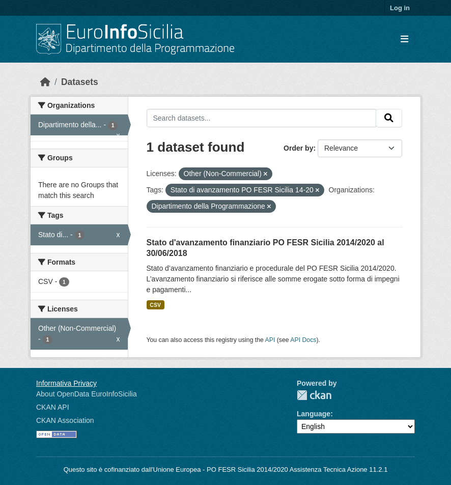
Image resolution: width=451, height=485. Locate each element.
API (270, 340)
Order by (298, 148)
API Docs (303, 340)
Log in (400, 8)
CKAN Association (65, 420)
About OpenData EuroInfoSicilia (86, 394)
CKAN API (52, 407)
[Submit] (389, 118)
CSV (155, 305)
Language (313, 414)
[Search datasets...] (262, 118)
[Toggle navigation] (404, 39)
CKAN (314, 395)
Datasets (79, 82)
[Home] (45, 82)
